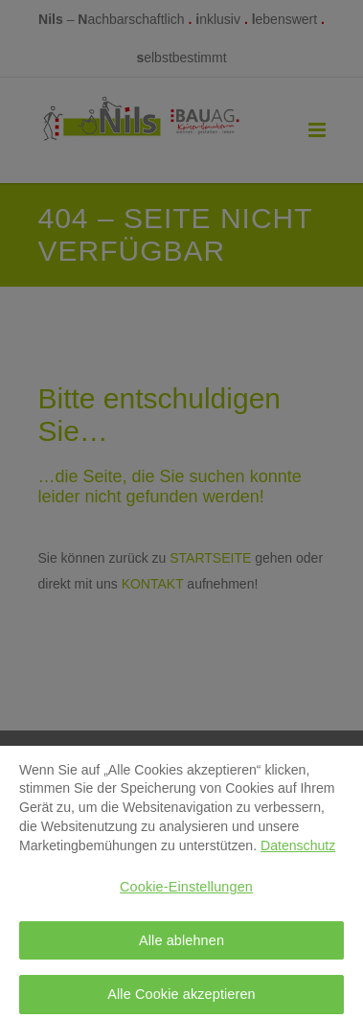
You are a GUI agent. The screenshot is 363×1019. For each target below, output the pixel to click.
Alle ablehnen (181, 945)
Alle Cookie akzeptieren (181, 999)
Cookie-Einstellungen (186, 891)
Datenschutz (298, 849)
